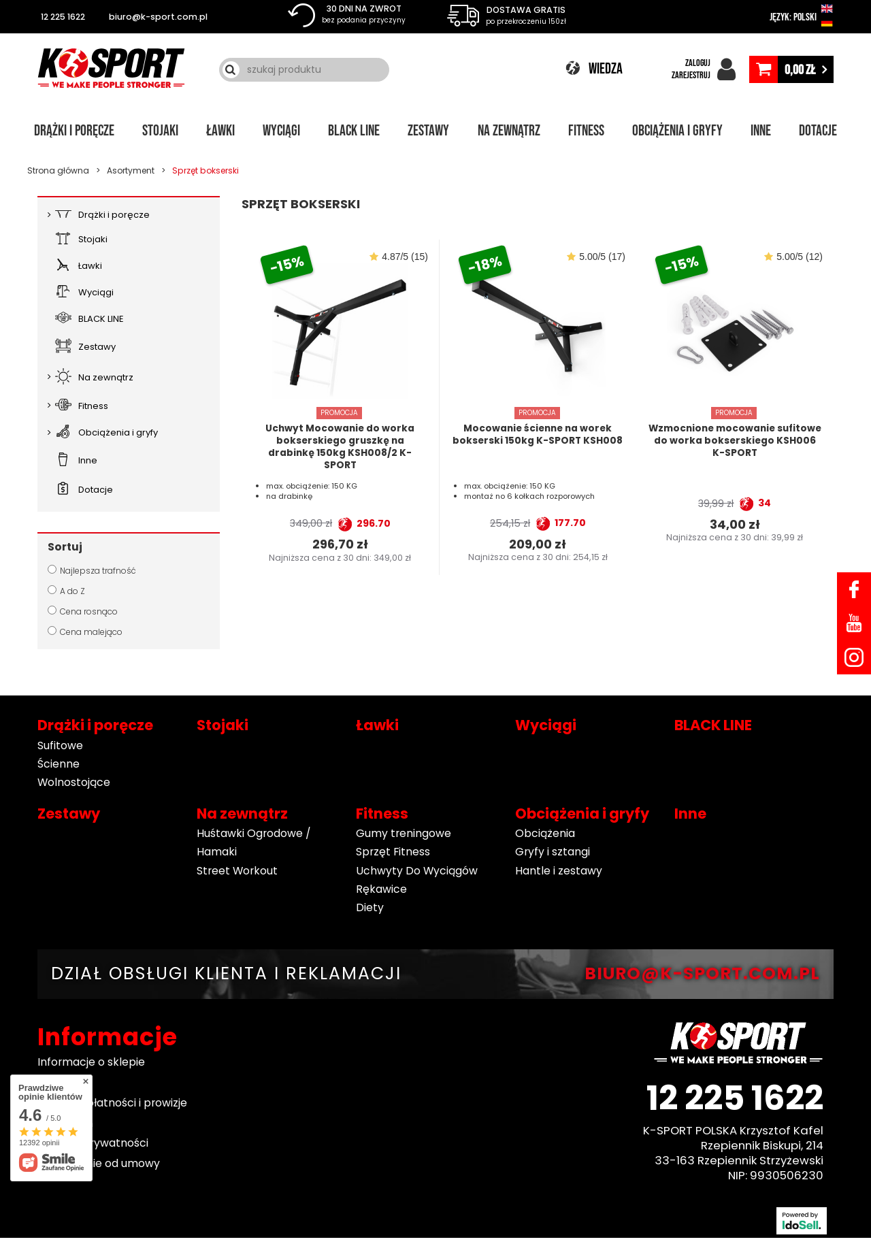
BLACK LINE (354, 131)
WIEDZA (606, 69)
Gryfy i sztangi (552, 851)
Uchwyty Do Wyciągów (417, 871)
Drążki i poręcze (74, 131)
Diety (370, 907)
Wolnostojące (73, 782)
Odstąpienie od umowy (98, 1163)
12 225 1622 (63, 16)
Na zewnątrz (509, 131)
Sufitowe (60, 745)
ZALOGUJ (697, 63)
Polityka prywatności (92, 1143)
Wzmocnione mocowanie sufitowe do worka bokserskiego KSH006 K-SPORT (734, 441)
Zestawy (428, 131)
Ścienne (58, 764)
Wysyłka (59, 1082)
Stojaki (160, 131)
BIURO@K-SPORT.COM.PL (702, 974)
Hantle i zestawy (558, 871)
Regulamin (65, 1123)
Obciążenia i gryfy (677, 131)
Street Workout (237, 871)
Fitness (586, 131)
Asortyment (130, 170)
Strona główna (58, 170)
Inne (761, 131)
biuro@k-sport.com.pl (158, 16)
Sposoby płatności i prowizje (112, 1103)
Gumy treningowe (403, 833)
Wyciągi (281, 131)
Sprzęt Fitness (393, 851)
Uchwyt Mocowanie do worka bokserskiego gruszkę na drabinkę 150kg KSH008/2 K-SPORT (339, 447)
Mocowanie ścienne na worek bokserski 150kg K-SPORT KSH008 (538, 435)
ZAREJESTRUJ (691, 75)
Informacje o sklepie (91, 1062)
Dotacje (818, 131)
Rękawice (381, 889)
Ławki (220, 131)
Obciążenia (545, 833)
